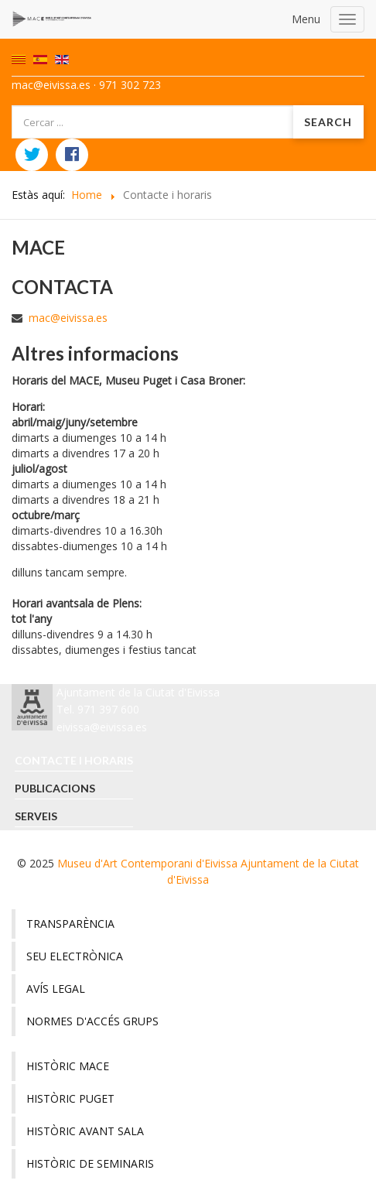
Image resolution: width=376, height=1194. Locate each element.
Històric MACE (67, 1066)
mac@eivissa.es (68, 317)
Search (328, 121)
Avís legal (55, 988)
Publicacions (55, 788)
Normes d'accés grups (92, 1021)
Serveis (36, 816)
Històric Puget (70, 1098)
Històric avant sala (85, 1131)
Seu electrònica (74, 956)
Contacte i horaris (74, 760)
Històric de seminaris (90, 1163)
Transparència (70, 923)
